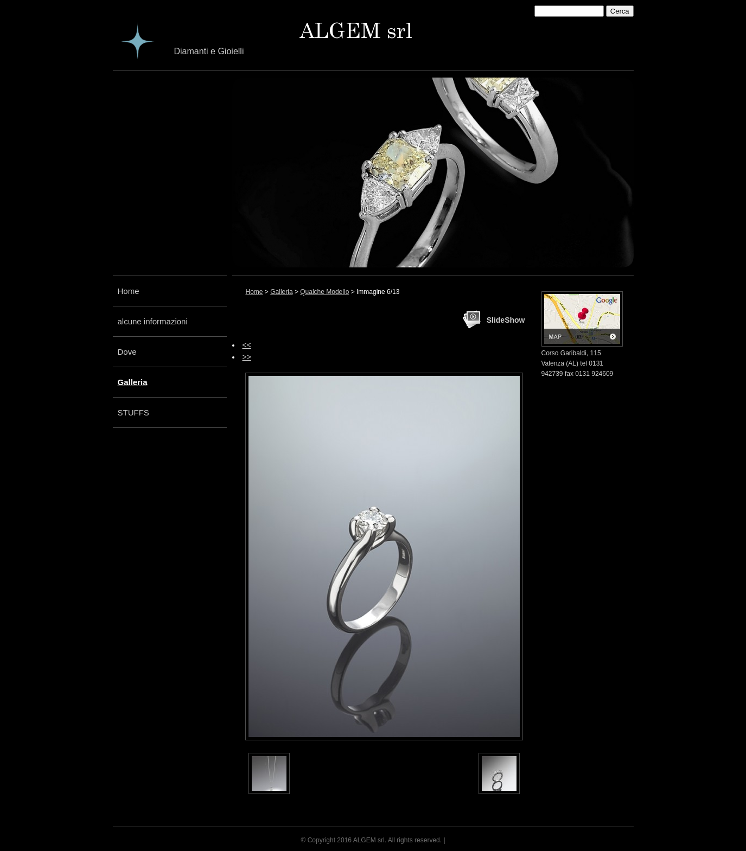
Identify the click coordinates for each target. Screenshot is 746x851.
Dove (127, 351)
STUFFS (133, 412)
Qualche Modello (324, 292)
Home (128, 291)
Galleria (133, 382)
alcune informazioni (153, 321)
